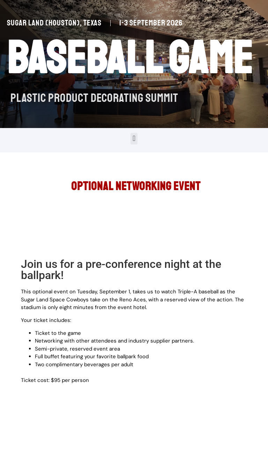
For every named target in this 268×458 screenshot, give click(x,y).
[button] (134, 138)
